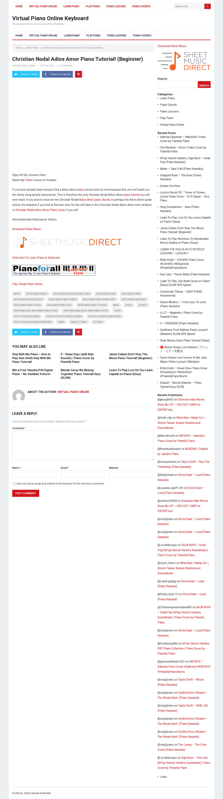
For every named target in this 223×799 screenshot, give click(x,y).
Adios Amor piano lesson (27, 305)
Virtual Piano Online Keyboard (50, 18)
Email (65, 467)
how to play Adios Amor (27, 316)
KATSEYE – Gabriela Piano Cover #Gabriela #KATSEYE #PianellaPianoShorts (184, 666)
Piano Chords (141, 6)
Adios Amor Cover (105, 294)
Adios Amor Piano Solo (59, 305)
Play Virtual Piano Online (27, 284)
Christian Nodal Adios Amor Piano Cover (40, 210)
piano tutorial (79, 322)
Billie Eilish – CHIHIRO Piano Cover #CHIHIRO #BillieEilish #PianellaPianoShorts (182, 263)
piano (80, 189)
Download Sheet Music (26, 229)
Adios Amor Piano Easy (134, 299)
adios (17, 294)
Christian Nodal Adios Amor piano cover (35, 311)
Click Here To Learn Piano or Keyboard (36, 257)
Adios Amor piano (131, 294)
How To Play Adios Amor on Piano (64, 316)
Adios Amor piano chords (94, 199)
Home (19, 6)
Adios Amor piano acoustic (28, 299)
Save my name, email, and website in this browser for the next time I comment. (60, 483)
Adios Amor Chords (36, 294)
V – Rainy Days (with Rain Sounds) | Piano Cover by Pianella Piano (77, 358)
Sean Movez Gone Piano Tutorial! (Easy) (185, 340)
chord (128, 305)
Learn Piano (71, 6)
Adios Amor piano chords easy (99, 299)
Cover (118, 311)
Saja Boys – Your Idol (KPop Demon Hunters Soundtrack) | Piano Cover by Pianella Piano (184, 763)
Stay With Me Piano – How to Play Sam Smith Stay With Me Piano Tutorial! (31, 358)
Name (16, 467)
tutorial (135, 194)
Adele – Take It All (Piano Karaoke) (181, 168)
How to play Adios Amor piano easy (33, 322)
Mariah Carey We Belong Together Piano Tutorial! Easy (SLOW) (81, 373)
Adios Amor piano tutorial (92, 305)
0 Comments (65, 66)
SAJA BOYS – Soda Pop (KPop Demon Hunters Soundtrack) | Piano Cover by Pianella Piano (183, 550)
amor (116, 305)
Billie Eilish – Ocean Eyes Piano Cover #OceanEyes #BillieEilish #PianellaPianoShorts (183, 372)
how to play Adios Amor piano (104, 316)
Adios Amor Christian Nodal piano (72, 294)
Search (162, 78)
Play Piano (93, 6)
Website (113, 467)
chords (143, 305)
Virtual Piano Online (43, 6)
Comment (19, 428)
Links (163, 776)
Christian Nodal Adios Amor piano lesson (86, 311)
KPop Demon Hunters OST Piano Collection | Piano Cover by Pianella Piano (183, 648)
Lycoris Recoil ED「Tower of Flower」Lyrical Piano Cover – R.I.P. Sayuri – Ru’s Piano (184, 196)
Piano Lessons (116, 6)
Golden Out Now (170, 186)
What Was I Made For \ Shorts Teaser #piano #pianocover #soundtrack (181, 423)
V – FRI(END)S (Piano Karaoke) (179, 323)
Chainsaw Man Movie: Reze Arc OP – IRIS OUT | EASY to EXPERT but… (181, 404)
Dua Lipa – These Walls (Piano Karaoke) (185, 274)
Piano (28, 180)
